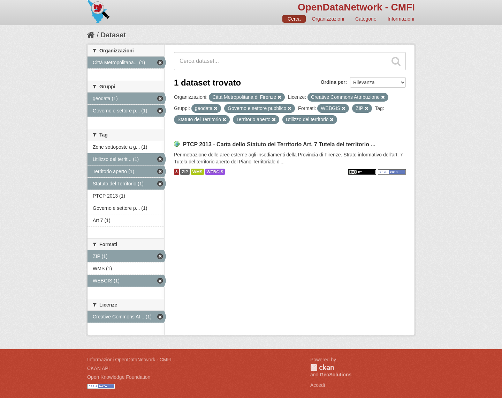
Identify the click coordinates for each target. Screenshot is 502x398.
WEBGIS (215, 171)
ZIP (185, 171)
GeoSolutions (335, 374)
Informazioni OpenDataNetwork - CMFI (129, 359)
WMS (197, 171)
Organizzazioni (328, 19)
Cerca (294, 19)
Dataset (113, 35)
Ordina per (333, 82)
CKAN (322, 367)
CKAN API (98, 368)
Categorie (365, 19)
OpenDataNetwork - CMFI (356, 7)
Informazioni (401, 19)
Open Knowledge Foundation (118, 377)
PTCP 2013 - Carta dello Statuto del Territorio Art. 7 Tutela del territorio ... (279, 144)
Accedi (317, 385)
